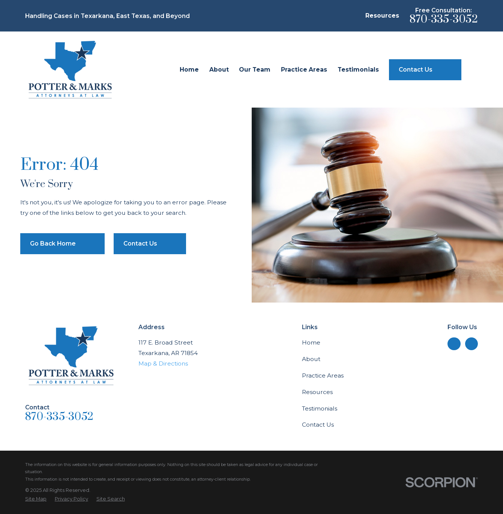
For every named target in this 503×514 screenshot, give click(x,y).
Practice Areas (323, 375)
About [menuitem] (219, 69)
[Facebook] (471, 344)
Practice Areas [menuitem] (304, 69)
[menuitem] (36, 499)
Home (311, 342)
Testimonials (319, 408)
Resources (382, 15)
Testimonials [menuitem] (358, 69)
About (311, 359)
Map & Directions (163, 363)
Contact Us (318, 424)
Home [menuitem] (189, 69)
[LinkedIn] (454, 344)
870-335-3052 (444, 19)
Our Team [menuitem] (254, 69)
